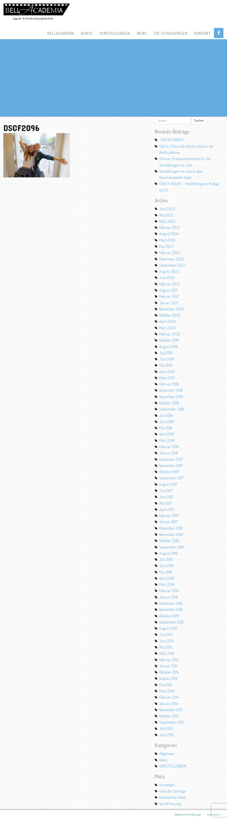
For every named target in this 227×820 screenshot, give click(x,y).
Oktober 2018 (169, 402)
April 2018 (166, 434)
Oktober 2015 (169, 615)
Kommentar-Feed (172, 797)
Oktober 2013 (169, 715)
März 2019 (166, 377)
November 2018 (171, 396)
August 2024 (168, 233)
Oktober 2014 (169, 672)
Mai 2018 (165, 427)
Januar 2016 (168, 597)
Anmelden (167, 784)
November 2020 (171, 308)
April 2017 (166, 509)
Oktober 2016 (169, 540)
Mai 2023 (166, 246)
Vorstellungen (115, 33)
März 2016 (166, 584)
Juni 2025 (167, 208)
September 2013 (171, 722)
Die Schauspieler (171, 33)
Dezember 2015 (171, 603)
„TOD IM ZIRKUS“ (172, 139)
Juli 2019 (166, 352)
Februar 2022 (169, 283)
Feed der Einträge (172, 791)
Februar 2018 (169, 446)
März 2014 (166, 690)
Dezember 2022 (171, 258)
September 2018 (171, 409)
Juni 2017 (166, 496)
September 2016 (171, 547)
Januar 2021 (168, 302)
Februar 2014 (169, 697)
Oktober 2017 (169, 471)
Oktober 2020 (169, 315)
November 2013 (171, 709)
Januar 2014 (168, 703)
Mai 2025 (166, 215)
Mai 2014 (165, 684)
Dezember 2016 (171, 528)
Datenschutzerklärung (187, 814)
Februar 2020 (169, 333)
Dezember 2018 (171, 390)
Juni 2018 (166, 421)
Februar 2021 (169, 296)
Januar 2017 (168, 521)
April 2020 (167, 321)
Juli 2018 (166, 415)
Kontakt (202, 33)
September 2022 (172, 265)
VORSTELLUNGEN (172, 766)
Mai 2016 (165, 572)
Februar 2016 (169, 590)
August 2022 (169, 271)
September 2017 (171, 477)
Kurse (87, 33)
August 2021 (168, 290)
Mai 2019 (165, 365)
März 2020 (167, 327)
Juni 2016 (166, 565)
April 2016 (166, 578)
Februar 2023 (169, 252)
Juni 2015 (166, 640)
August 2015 (168, 628)
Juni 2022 (167, 277)
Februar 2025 (169, 227)
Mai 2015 (165, 647)
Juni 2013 (166, 734)
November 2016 (171, 534)
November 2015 (171, 609)
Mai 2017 (165, 503)
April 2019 (166, 371)
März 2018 (166, 440)
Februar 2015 (169, 659)
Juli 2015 (166, 634)
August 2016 (168, 553)
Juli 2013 (166, 728)
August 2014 (168, 678)
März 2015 (166, 653)
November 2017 (171, 465)
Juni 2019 (166, 359)
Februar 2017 (169, 515)
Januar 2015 (168, 665)
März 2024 (167, 240)
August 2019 (168, 346)
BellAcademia (60, 33)
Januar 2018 (168, 452)
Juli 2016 (166, 559)
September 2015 (171, 622)
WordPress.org (170, 803)
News (142, 33)
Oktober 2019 (169, 340)
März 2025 (167, 221)
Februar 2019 (169, 384)
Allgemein (166, 753)
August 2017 (168, 484)
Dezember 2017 (170, 459)
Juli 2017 (165, 490)
